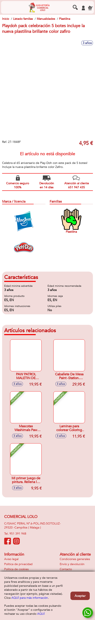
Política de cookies (16, 569)
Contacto (66, 569)
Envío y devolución (72, 564)
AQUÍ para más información (29, 598)
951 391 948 (17, 534)
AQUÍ (41, 614)
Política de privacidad (18, 564)
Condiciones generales (75, 559)
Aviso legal (11, 559)
